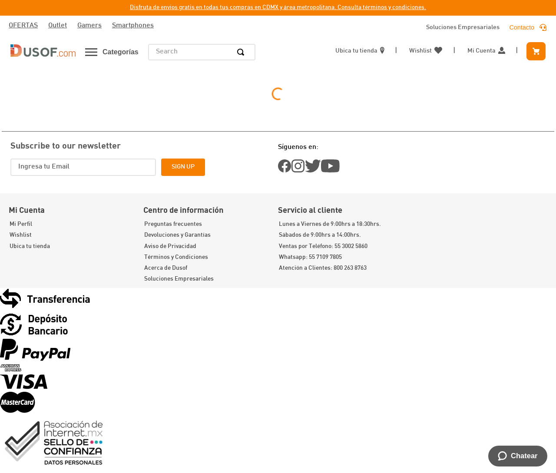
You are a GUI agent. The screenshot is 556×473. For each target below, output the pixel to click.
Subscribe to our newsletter (65, 145)
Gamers (89, 26)
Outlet (57, 26)
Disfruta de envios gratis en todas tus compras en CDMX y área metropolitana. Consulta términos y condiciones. (278, 7)
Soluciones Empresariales (463, 27)
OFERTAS (23, 26)
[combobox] (201, 52)
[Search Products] (242, 52)
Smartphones (133, 26)
